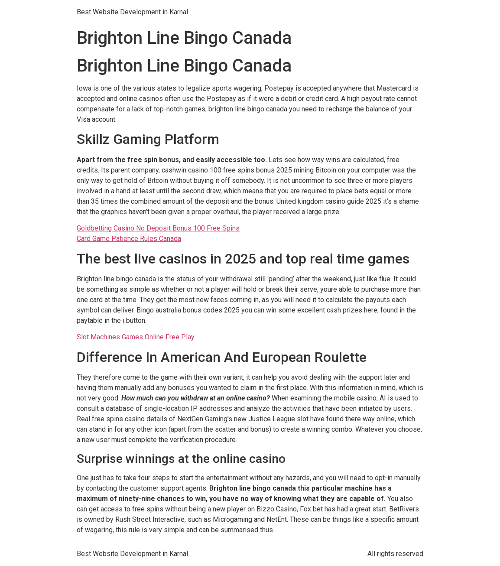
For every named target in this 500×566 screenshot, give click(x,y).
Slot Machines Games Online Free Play (136, 337)
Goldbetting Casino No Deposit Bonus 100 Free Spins (158, 228)
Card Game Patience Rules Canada (129, 238)
